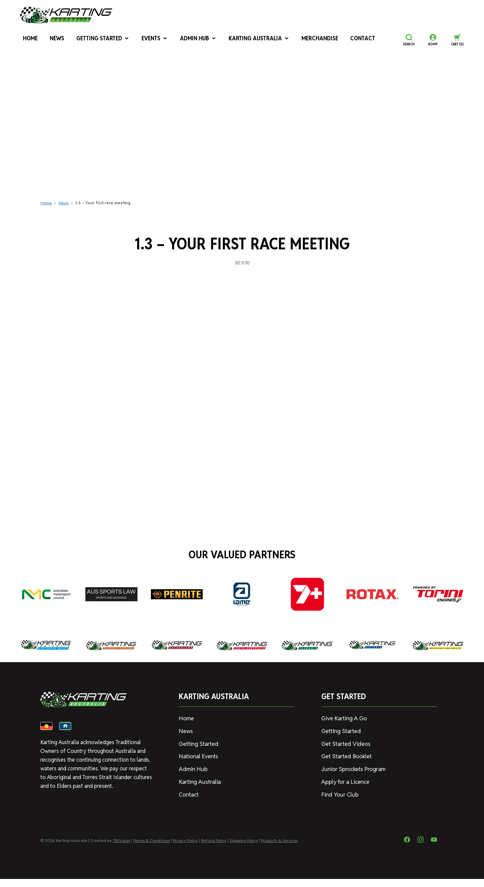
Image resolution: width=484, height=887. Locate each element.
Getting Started (99, 39)
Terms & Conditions (151, 848)
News (54, 39)
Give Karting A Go (342, 718)
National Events (197, 755)
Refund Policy (214, 848)
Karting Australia (250, 39)
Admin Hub (192, 39)
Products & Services (279, 848)
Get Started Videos (344, 743)
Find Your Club (338, 792)
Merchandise (306, 39)
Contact (347, 39)
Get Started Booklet (345, 755)
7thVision (121, 848)
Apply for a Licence (344, 779)
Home (27, 39)
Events (149, 39)
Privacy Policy (185, 848)
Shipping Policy (244, 848)
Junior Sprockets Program (352, 767)
